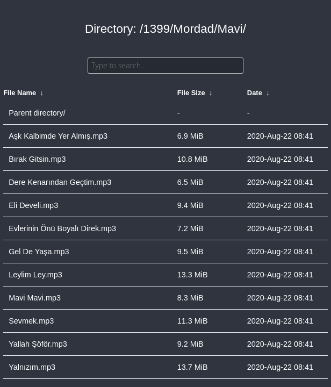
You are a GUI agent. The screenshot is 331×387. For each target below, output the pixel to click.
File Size (191, 93)
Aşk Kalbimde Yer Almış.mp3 (58, 136)
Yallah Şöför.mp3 (38, 344)
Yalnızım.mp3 (32, 367)
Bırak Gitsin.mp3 (37, 159)
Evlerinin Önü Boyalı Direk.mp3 (62, 228)
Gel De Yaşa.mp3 (39, 251)
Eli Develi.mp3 (33, 205)
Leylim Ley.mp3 (35, 274)
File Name (19, 93)
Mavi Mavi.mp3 (35, 297)
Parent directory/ (37, 113)
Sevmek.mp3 (31, 321)
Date (254, 93)
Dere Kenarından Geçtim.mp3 (60, 182)
